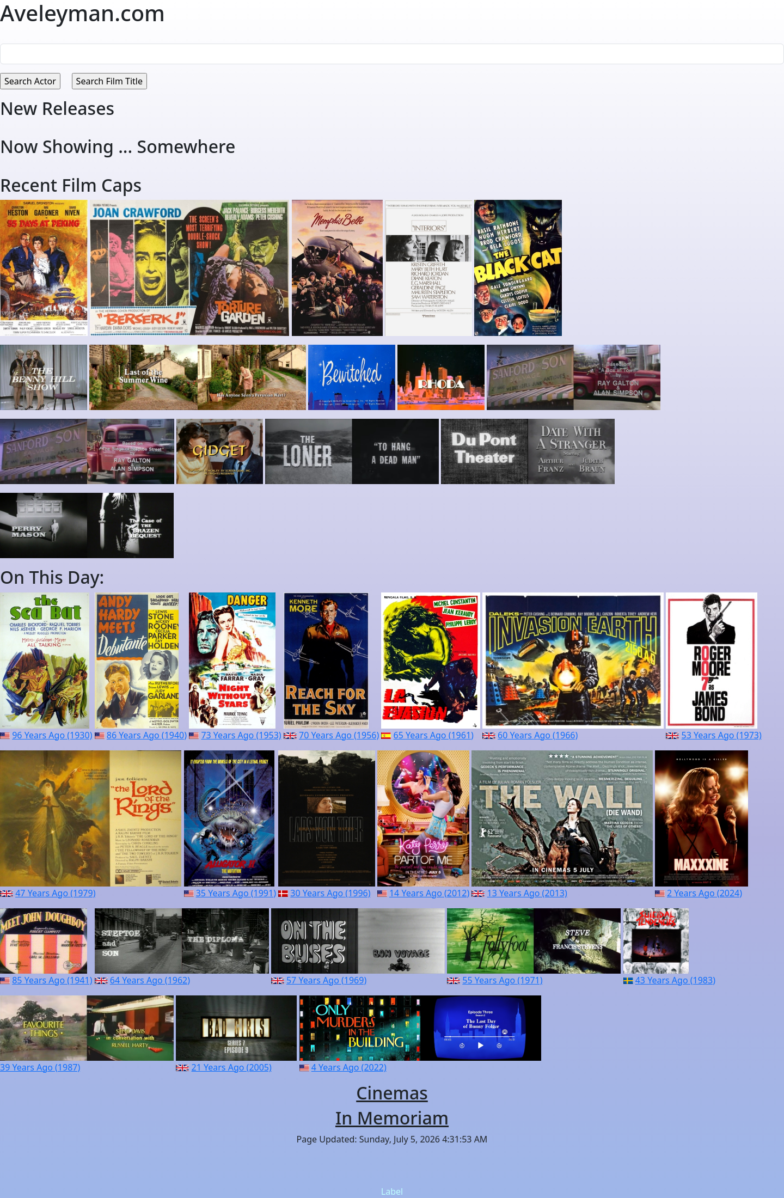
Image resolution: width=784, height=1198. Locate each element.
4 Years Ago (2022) (349, 1067)
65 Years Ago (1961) (434, 735)
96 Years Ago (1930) (52, 735)
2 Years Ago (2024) (704, 893)
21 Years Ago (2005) (232, 1067)
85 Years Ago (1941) (52, 980)
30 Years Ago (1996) (330, 893)
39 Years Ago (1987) (40, 1067)
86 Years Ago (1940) (147, 735)
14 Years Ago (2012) (429, 893)
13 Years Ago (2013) (527, 893)
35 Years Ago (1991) (236, 893)
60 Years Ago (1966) (538, 735)
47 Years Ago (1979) (55, 893)
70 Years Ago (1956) (339, 735)
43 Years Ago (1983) (675, 980)
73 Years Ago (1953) (241, 735)
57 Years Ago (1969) (326, 980)
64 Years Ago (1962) (150, 980)
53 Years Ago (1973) (722, 735)
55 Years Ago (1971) (502, 980)
